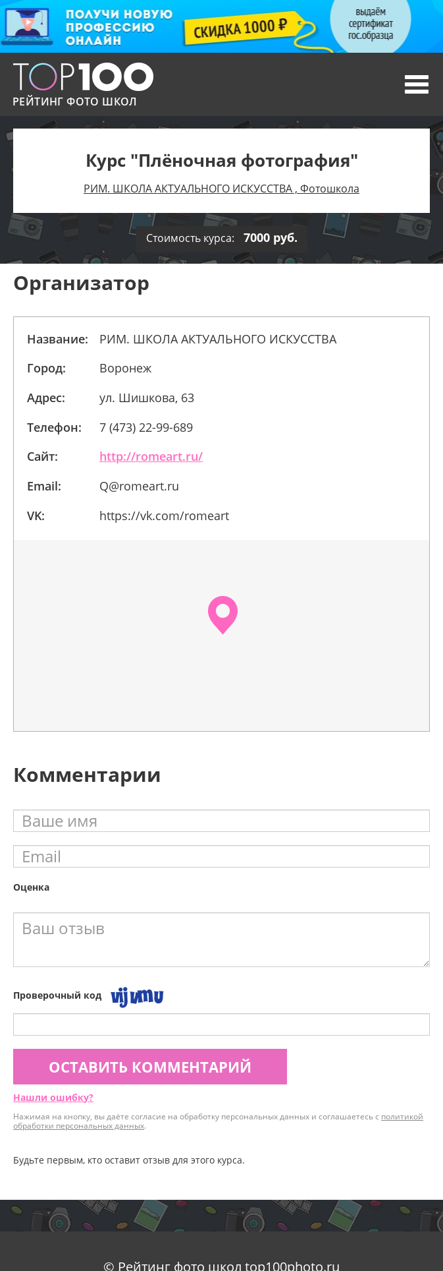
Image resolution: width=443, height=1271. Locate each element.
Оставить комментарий (150, 1067)
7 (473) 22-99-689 (146, 427)
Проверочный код (57, 995)
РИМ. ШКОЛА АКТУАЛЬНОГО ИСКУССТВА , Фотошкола (221, 188)
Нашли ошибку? (53, 1097)
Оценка (31, 887)
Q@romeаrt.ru (139, 486)
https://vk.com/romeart (164, 515)
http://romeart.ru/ (151, 456)
